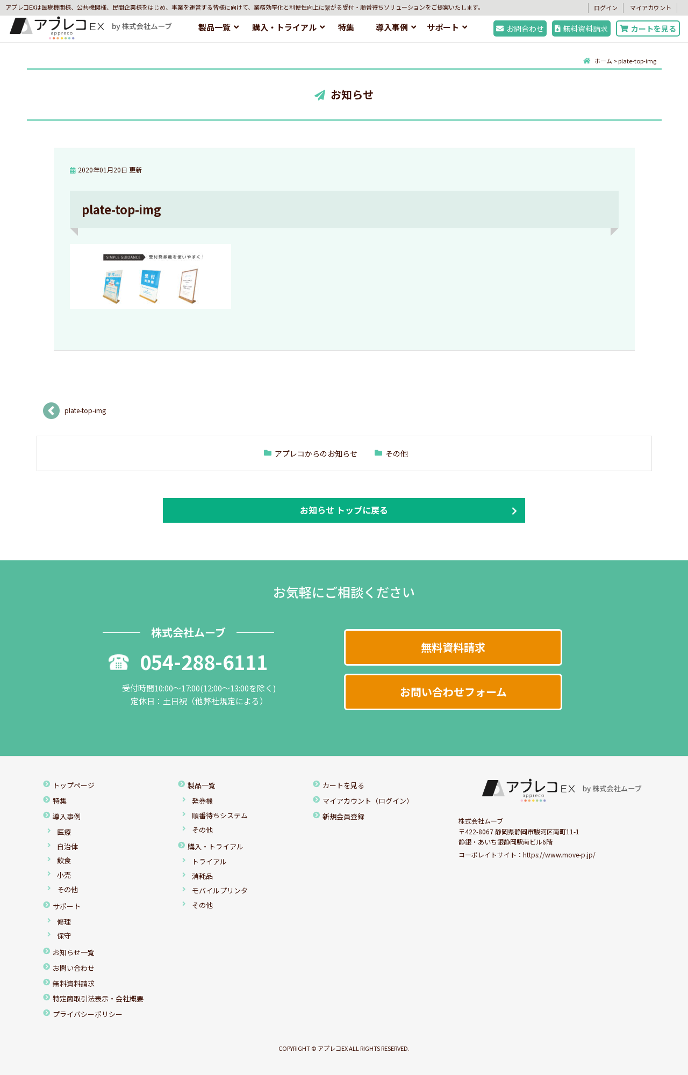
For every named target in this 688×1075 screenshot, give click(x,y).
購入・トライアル (284, 27)
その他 (396, 453)
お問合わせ (520, 28)
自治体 (67, 846)
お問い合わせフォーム (453, 691)
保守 (64, 935)
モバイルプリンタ (220, 890)
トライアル (209, 861)
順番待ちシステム (220, 815)
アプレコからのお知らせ (316, 453)
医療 (64, 832)
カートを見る (648, 28)
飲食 (64, 860)
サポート (443, 27)
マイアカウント (650, 7)
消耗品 (202, 876)
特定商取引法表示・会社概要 (98, 998)
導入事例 (392, 27)
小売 (64, 875)
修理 (64, 922)
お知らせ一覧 (74, 952)
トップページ (74, 785)
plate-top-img (85, 410)
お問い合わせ (74, 968)
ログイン (606, 7)
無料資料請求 (581, 28)
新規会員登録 (343, 816)
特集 (346, 27)
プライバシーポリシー (88, 1014)
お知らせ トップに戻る (344, 509)
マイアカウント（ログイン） (367, 801)
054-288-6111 (188, 661)
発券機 (202, 801)
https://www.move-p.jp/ (559, 854)
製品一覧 (214, 27)
